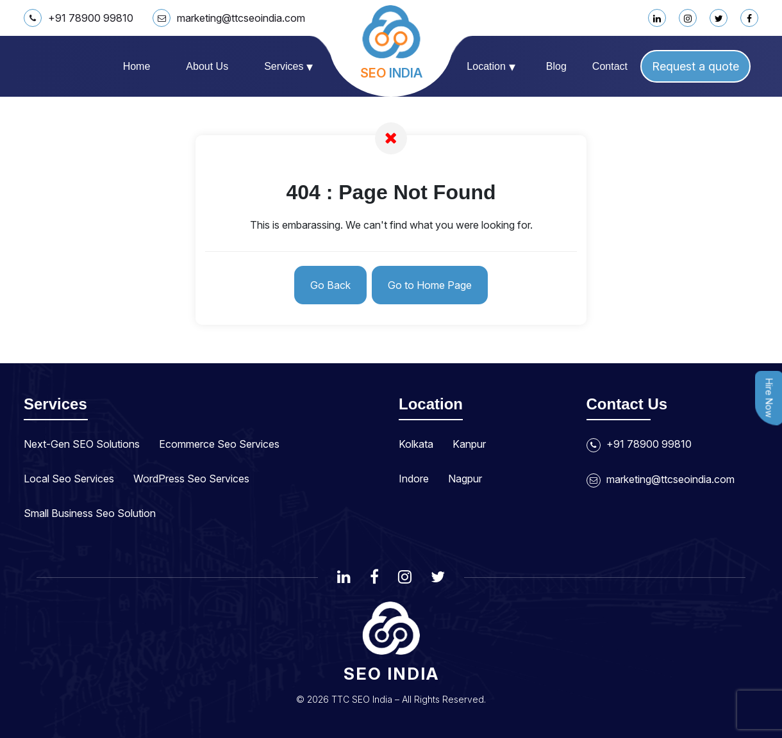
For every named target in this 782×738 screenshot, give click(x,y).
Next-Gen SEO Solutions (82, 444)
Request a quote (695, 66)
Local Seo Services (69, 478)
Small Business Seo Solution (90, 513)
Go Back (330, 285)
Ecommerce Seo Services (219, 444)
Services (288, 66)
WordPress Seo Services (191, 478)
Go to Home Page (430, 285)
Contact (610, 66)
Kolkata (416, 444)
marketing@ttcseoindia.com (229, 18)
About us (207, 66)
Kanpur (469, 444)
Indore (414, 478)
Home (137, 66)
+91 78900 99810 (78, 18)
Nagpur (465, 478)
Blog (556, 66)
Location (491, 66)
